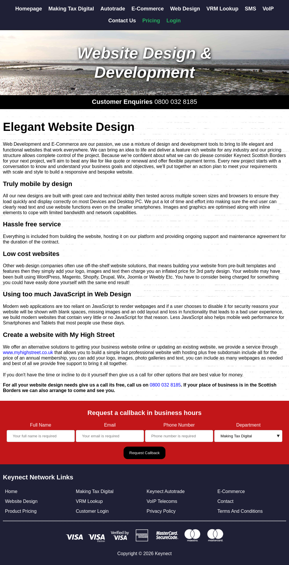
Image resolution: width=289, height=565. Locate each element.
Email (110, 425)
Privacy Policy (161, 511)
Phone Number (179, 425)
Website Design (21, 501)
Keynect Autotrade (166, 491)
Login (174, 21)
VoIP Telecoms (162, 501)
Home (11, 491)
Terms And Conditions (240, 511)
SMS (250, 9)
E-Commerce (147, 9)
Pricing (151, 21)
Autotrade (112, 9)
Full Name (40, 425)
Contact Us (122, 21)
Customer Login (92, 511)
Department (248, 425)
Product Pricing (21, 511)
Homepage (28, 9)
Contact (225, 501)
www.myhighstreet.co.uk (28, 352)
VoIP (268, 9)
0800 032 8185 (175, 101)
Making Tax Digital (71, 9)
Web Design (185, 9)
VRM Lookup (222, 9)
